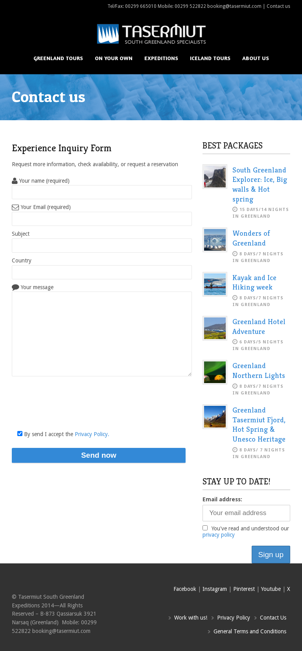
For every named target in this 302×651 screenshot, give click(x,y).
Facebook (184, 589)
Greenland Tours (58, 58)
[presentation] (71, 406)
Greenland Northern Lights (258, 370)
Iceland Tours (210, 58)
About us (255, 58)
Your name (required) (41, 181)
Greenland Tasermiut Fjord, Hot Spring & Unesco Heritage (258, 424)
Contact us (278, 6)
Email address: (222, 499)
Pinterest (244, 589)
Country (21, 260)
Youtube (271, 589)
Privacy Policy (233, 617)
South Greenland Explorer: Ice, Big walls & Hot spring (259, 184)
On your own (114, 58)
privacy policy (219, 535)
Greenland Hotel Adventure (258, 326)
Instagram (215, 589)
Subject (20, 234)
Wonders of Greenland (251, 238)
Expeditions (161, 58)
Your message (32, 287)
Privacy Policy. (92, 434)
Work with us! (190, 617)
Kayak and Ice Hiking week (254, 282)
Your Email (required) (41, 207)
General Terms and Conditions (250, 631)
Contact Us (273, 617)
